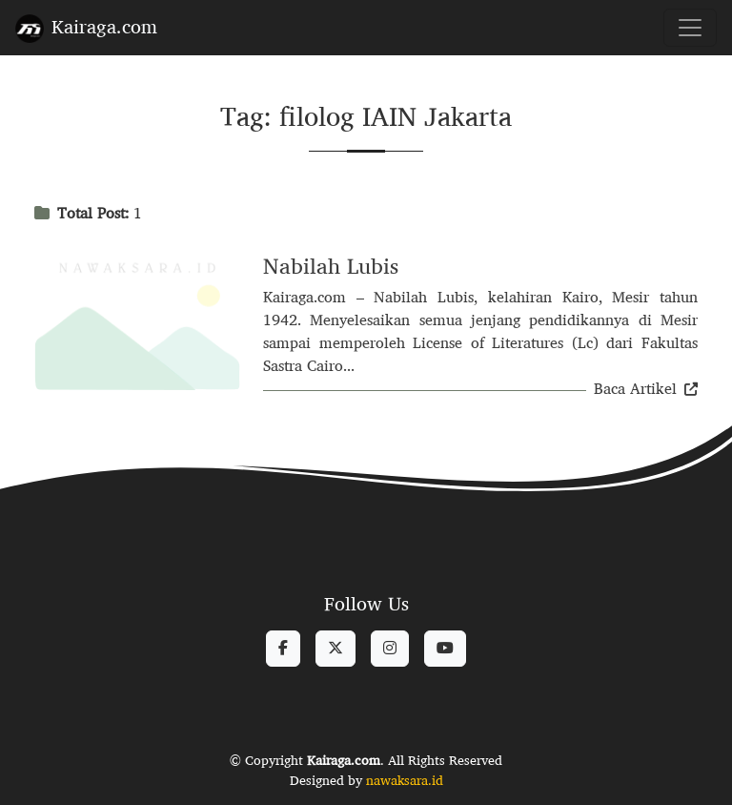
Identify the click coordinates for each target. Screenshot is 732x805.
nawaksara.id (404, 780)
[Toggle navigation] (690, 28)
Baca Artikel (646, 391)
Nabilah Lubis (330, 268)
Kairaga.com (86, 26)
